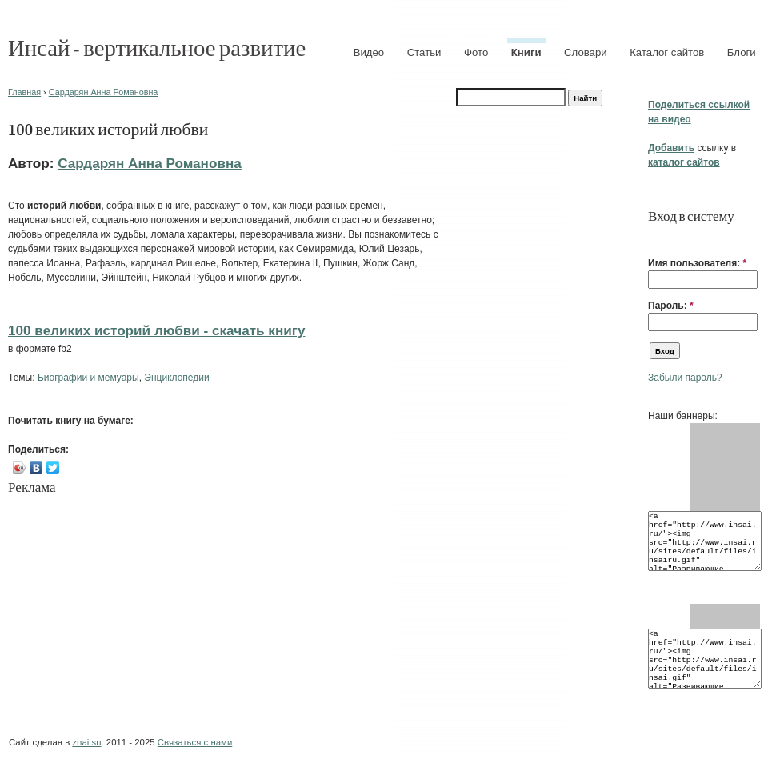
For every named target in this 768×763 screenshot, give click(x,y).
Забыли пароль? (685, 377)
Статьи (424, 52)
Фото (476, 52)
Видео (369, 52)
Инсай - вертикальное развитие (157, 47)
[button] (654, 238)
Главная (24, 92)
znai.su (86, 742)
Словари (585, 52)
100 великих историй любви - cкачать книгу (156, 330)
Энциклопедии (176, 377)
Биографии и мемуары (88, 377)
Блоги (741, 52)
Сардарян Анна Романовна (103, 92)
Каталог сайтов (667, 52)
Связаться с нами (195, 742)
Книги (526, 52)
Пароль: (671, 305)
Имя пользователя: (697, 263)
